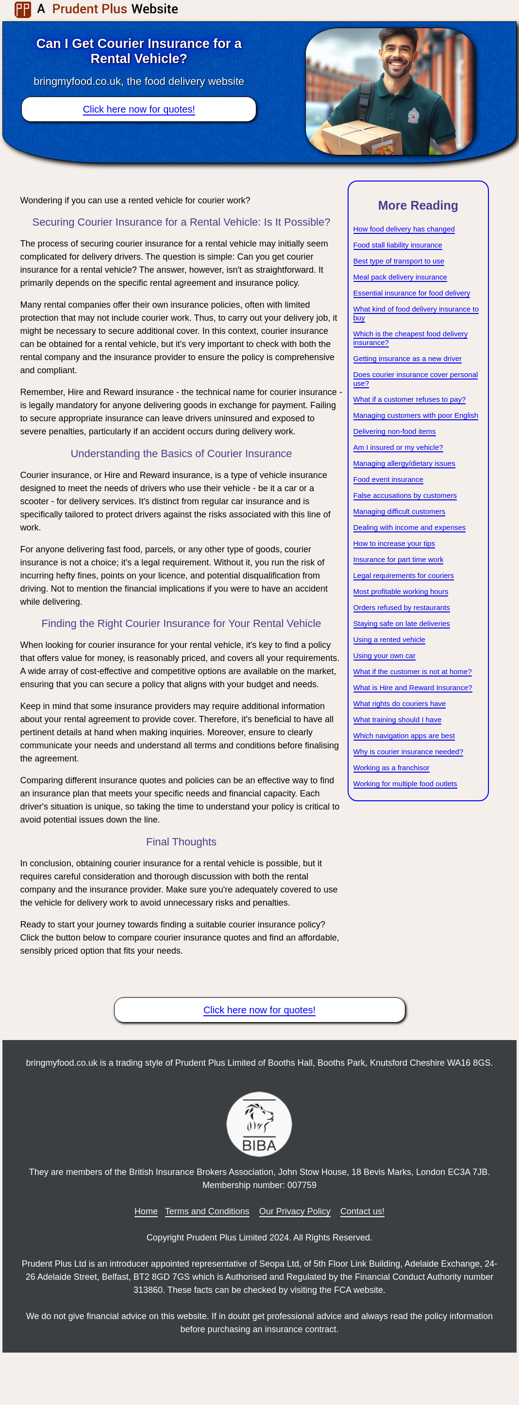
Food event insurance (388, 479)
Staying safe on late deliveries (401, 623)
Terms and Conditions (207, 1211)
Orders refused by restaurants (401, 607)
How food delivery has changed (404, 229)
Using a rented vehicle (389, 639)
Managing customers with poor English (416, 415)
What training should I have (397, 719)
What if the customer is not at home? (412, 671)
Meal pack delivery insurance (400, 277)
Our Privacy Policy (295, 1211)
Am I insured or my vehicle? (398, 447)
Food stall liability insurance (397, 245)
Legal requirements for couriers (403, 575)
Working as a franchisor (391, 767)
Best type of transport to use (399, 261)
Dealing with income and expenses (409, 527)
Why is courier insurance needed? (408, 751)
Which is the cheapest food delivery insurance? (410, 338)
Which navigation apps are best (404, 735)
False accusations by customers (405, 495)
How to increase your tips (394, 543)
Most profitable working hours (401, 591)
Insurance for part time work (398, 559)
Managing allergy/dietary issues (404, 463)
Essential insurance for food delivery (411, 293)
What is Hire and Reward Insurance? (412, 687)
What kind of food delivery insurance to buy (416, 313)
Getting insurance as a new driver (407, 358)
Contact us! (362, 1211)
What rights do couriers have (399, 703)
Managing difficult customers (399, 511)
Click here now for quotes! (139, 109)
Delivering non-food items (394, 431)
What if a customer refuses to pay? (409, 399)
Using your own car (384, 655)
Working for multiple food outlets (405, 783)
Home (146, 1211)
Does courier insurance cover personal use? (415, 378)
